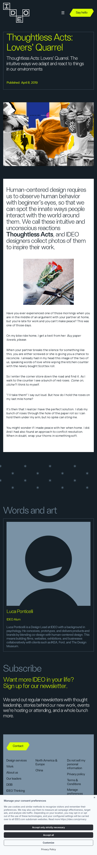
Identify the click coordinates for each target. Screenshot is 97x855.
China (39, 770)
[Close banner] (94, 798)
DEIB (9, 784)
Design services (16, 760)
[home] (16, 13)
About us (12, 772)
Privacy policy (76, 774)
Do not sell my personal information (76, 764)
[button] (63, 13)
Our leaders (13, 778)
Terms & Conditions (74, 782)
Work (10, 766)
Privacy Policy (48, 850)
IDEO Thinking (15, 790)
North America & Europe (46, 762)
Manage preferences (75, 791)
